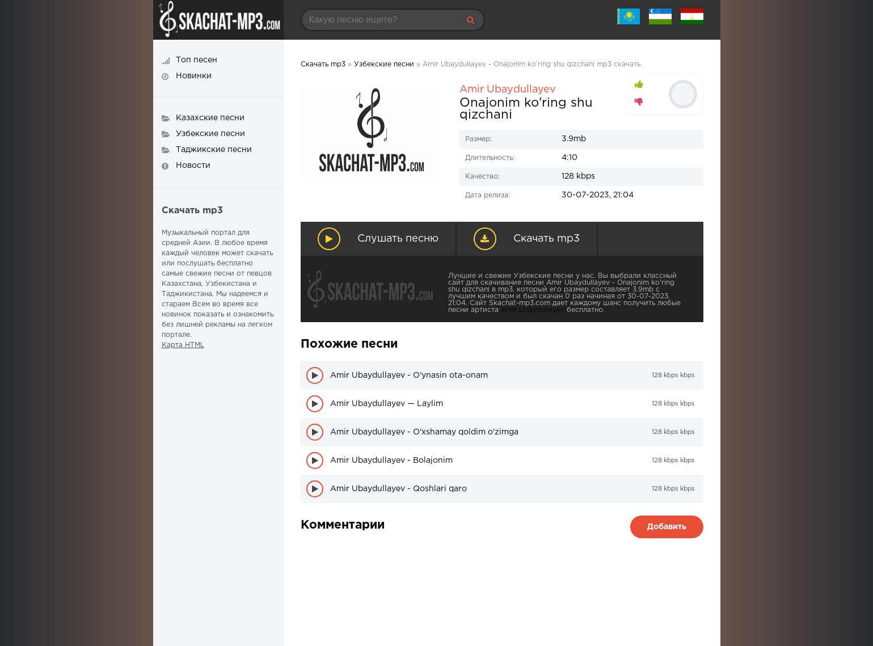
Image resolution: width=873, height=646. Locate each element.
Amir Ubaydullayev (507, 89)
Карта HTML (183, 345)
